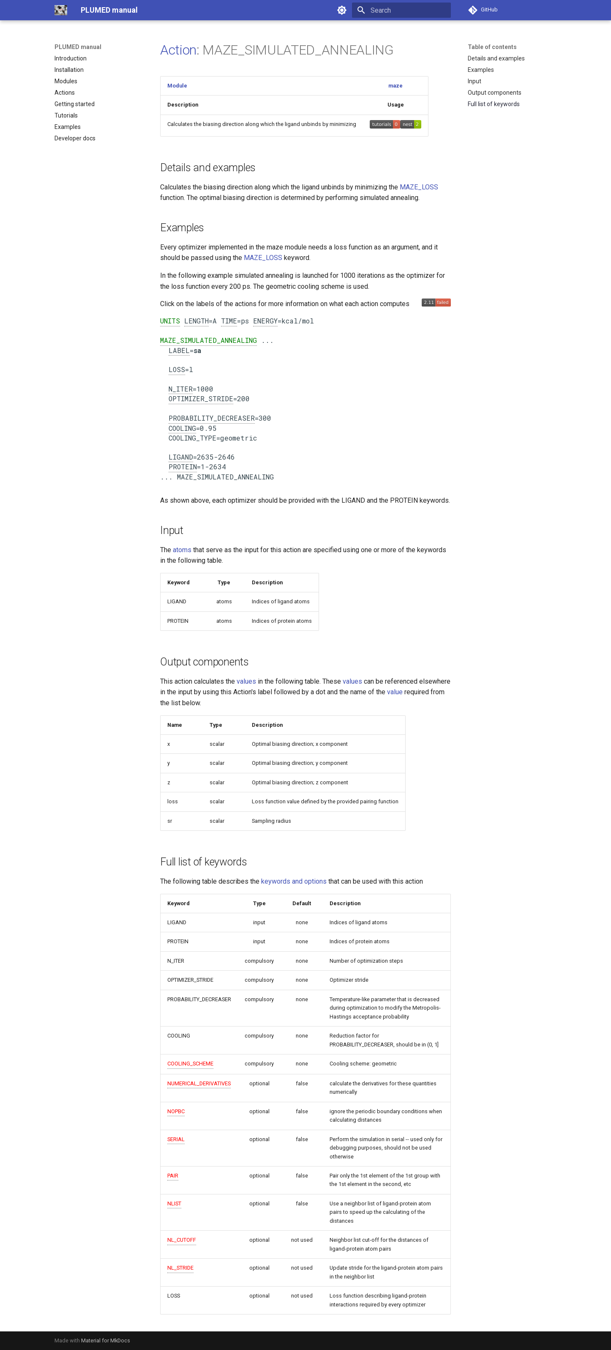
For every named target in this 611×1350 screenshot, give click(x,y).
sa (198, 350)
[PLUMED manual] (61, 10)
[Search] (401, 10)
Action (178, 50)
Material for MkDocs (105, 1340)
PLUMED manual (78, 47)
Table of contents (492, 47)
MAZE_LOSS (419, 187)
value (395, 692)
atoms (182, 550)
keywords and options (294, 881)
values (246, 681)
